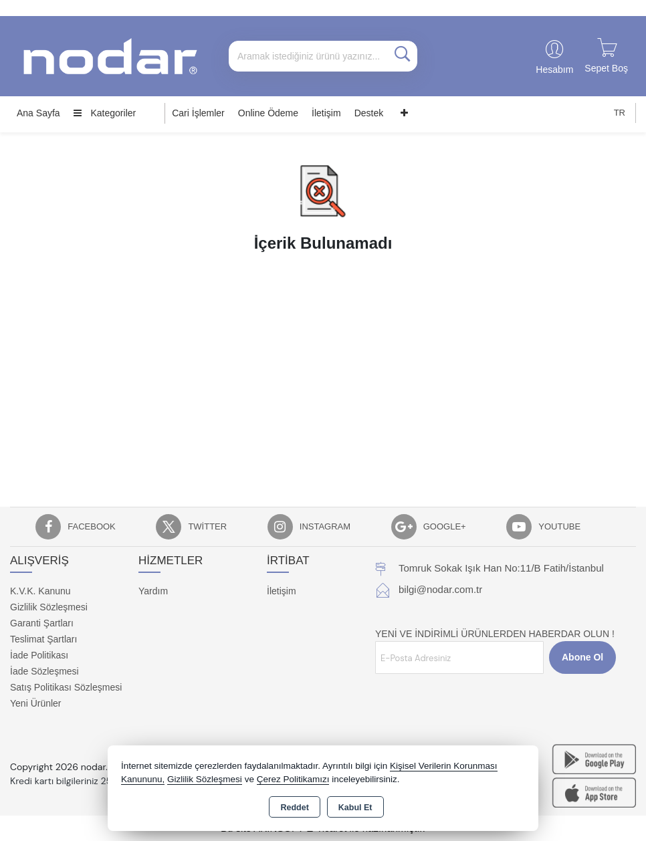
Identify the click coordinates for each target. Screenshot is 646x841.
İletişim (326, 113)
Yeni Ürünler (36, 703)
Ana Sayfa (38, 113)
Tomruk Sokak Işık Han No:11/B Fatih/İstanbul (501, 568)
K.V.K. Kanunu (40, 591)
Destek (369, 113)
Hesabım (554, 69)
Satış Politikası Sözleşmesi (66, 687)
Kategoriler (105, 113)
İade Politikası (39, 655)
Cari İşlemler (198, 113)
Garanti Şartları (42, 623)
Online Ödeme (268, 113)
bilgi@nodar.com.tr (440, 589)
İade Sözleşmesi (44, 671)
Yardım (153, 591)
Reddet (294, 807)
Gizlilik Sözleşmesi (49, 607)
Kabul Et (355, 807)
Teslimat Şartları (43, 639)
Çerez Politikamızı (293, 779)
